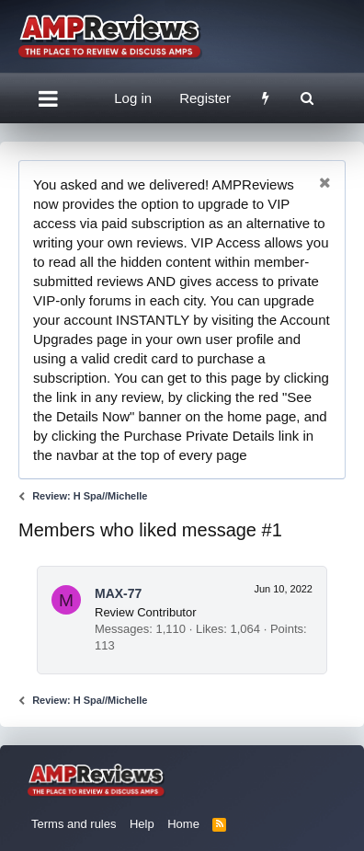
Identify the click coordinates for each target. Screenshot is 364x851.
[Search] (306, 98)
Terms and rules (73, 824)
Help (142, 824)
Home (183, 824)
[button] (48, 98)
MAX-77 (118, 593)
